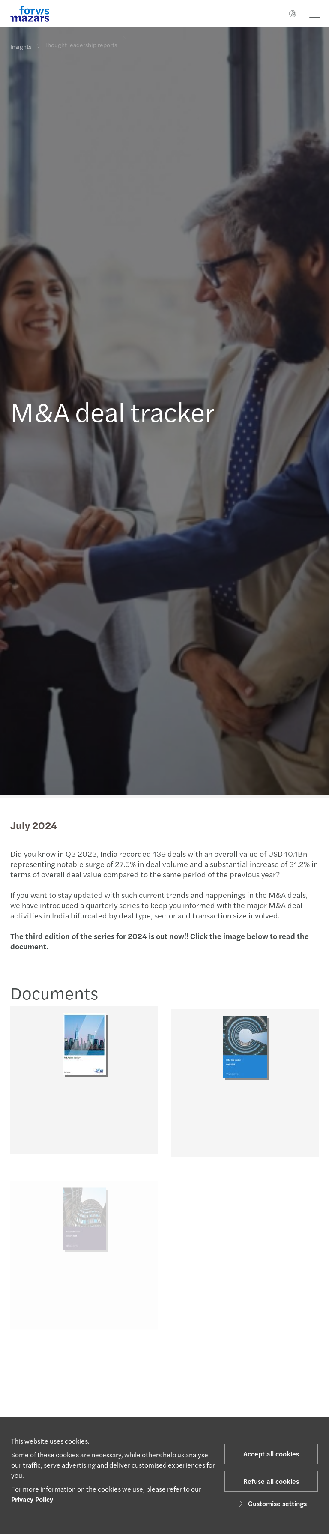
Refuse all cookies (271, 1481)
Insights (20, 46)
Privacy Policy (32, 1499)
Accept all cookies (271, 1454)
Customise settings (271, 1503)
